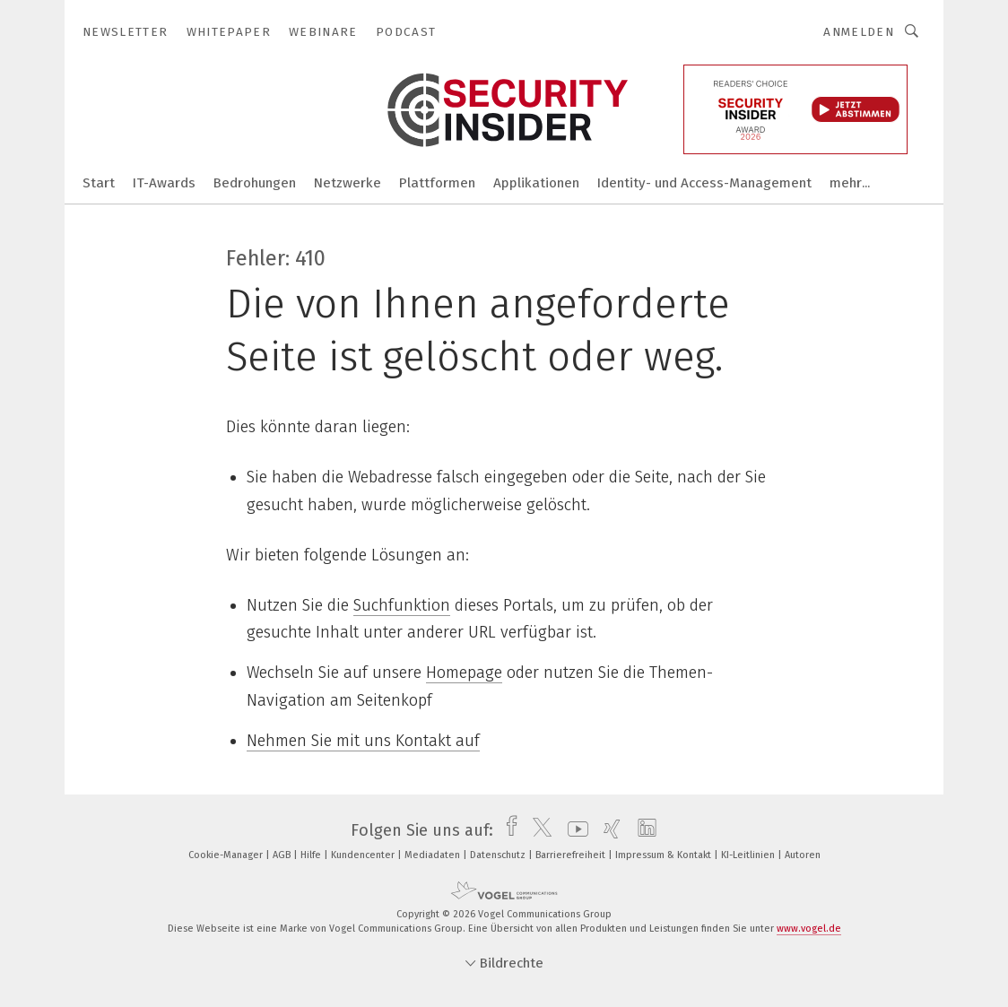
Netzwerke (347, 183)
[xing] (607, 830)
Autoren (803, 855)
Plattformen (437, 183)
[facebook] (507, 830)
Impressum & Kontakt (664, 855)
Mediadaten (433, 855)
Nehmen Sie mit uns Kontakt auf (363, 741)
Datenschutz (499, 855)
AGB (283, 855)
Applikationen (536, 183)
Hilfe (312, 855)
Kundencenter (364, 855)
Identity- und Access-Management (704, 183)
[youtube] (573, 830)
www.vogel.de (809, 928)
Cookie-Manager (226, 855)
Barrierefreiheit (571, 855)
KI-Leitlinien (749, 855)
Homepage (464, 672)
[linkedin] (642, 830)
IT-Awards (164, 183)
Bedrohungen (254, 183)
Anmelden (858, 31)
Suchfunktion (401, 605)
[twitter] (537, 830)
